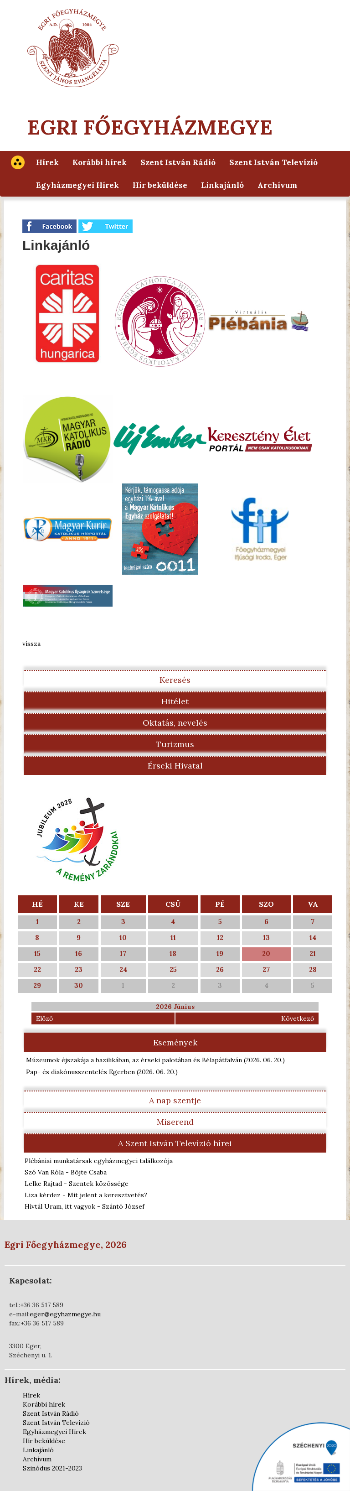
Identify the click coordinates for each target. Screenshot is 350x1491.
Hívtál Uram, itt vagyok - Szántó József (84, 1206)
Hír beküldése (160, 185)
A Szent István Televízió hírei (175, 1143)
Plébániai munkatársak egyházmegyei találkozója (99, 1161)
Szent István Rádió (178, 162)
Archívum (277, 185)
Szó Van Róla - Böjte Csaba (66, 1172)
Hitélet (175, 701)
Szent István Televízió (273, 162)
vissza (31, 643)
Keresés (175, 680)
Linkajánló (222, 185)
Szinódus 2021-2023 (52, 1468)
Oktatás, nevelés (175, 722)
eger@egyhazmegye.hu (65, 1314)
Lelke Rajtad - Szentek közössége (77, 1183)
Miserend (175, 1122)
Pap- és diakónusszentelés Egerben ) (102, 1072)
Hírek (47, 162)
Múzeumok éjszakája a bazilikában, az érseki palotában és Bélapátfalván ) (155, 1060)
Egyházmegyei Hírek (77, 185)
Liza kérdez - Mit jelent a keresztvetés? (86, 1195)
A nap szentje (175, 1100)
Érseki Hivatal (175, 765)
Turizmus (175, 744)
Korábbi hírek (99, 162)
